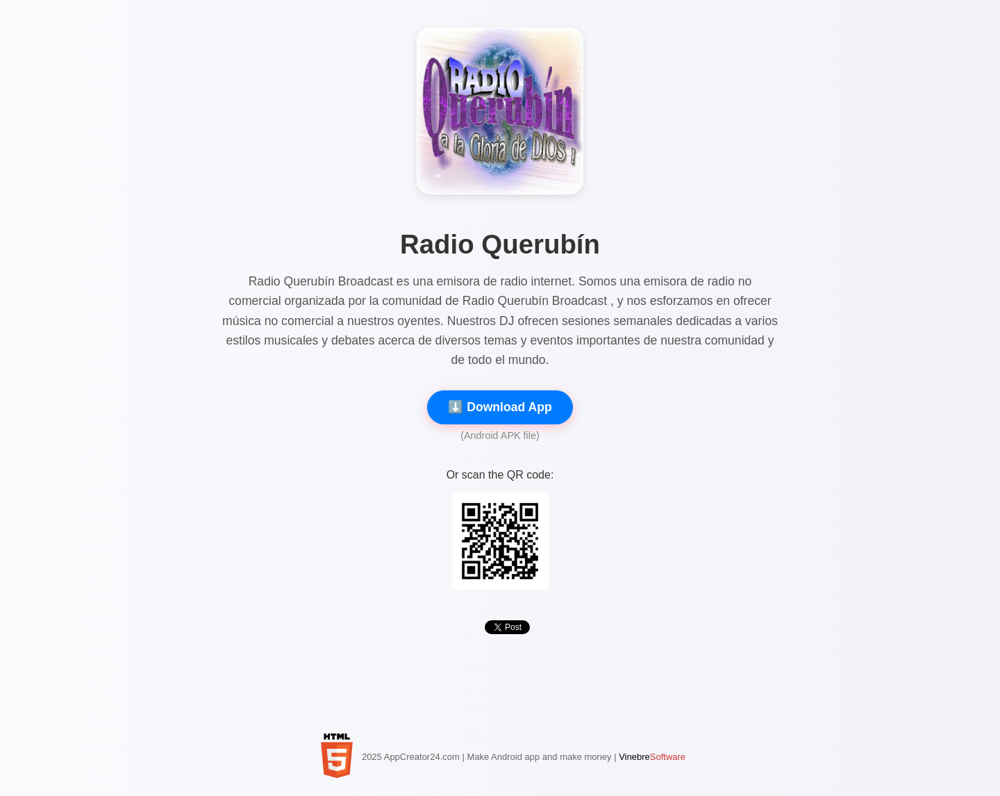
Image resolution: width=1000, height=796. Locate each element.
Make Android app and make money (539, 757)
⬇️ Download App (499, 407)
